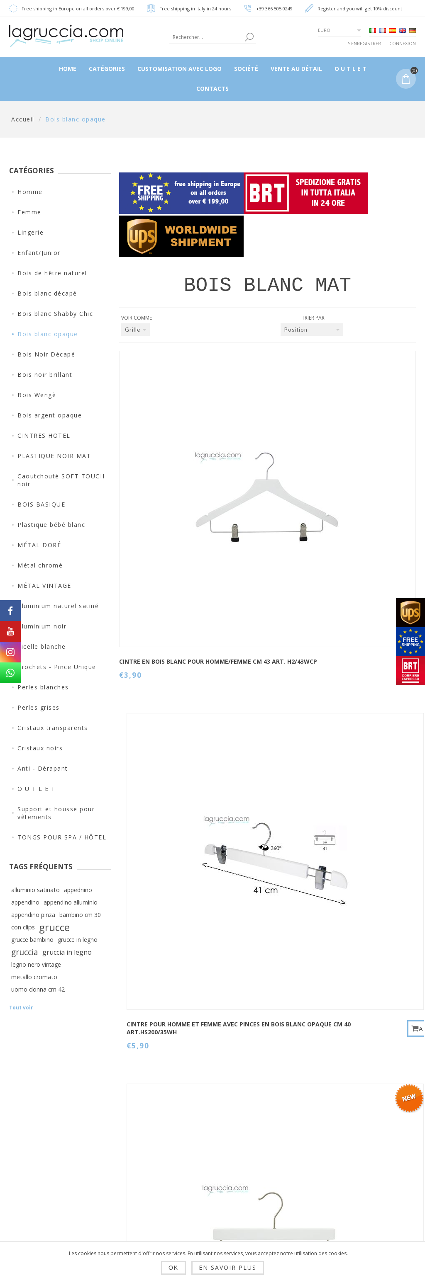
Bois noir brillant (44, 374)
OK (173, 1267)
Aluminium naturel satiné (58, 606)
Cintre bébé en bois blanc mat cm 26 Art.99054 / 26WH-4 (253, 646)
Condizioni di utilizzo (139, 1201)
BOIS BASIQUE (41, 504)
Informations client (209, 1127)
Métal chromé (40, 565)
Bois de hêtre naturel (52, 273)
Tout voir (21, 1007)
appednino (78, 890)
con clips (23, 927)
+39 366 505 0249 (274, 8)
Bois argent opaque (49, 415)
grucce (54, 927)
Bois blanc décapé (47, 293)
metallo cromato (34, 977)
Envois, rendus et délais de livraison (146, 1151)
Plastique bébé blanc (51, 525)
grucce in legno (78, 939)
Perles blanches (43, 687)
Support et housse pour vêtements (56, 813)
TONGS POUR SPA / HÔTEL (61, 837)
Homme (30, 192)
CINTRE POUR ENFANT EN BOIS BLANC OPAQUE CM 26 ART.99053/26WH (255, 824)
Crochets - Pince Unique (56, 667)
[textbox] (206, 37)
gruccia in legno (67, 952)
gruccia (24, 952)
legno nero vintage (36, 964)
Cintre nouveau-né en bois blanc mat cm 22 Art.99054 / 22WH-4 (153, 650)
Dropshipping (139, 1123)
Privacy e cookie (144, 1178)
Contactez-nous (284, 1123)
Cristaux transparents (52, 728)
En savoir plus (227, 1267)
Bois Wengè (36, 395)
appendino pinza (33, 915)
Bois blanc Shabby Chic (55, 314)
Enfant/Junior (39, 253)
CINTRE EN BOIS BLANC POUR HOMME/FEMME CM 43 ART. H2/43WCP (153, 464)
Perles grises (38, 707)
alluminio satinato (35, 890)
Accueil (22, 119)
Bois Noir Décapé (46, 354)
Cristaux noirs (40, 748)
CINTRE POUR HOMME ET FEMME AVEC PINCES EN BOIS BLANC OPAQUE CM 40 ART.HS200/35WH (254, 472)
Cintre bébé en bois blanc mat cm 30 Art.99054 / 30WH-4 (355, 646)
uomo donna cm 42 (38, 989)
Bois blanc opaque (47, 334)
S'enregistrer (364, 43)
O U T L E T (36, 789)
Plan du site (278, 1143)
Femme (29, 212)
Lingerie (30, 232)
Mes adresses (211, 1150)
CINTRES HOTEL (44, 435)
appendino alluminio (71, 902)
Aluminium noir (41, 626)
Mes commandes (215, 1170)
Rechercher (277, 1163)
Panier (199, 1190)
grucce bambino (32, 939)
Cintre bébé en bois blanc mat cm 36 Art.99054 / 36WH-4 (152, 820)
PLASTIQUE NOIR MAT (54, 456)
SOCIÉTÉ (131, 1225)
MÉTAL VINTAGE (44, 585)
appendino (25, 902)
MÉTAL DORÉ (39, 545)
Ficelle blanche (41, 646)
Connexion (402, 43)
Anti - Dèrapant (42, 768)
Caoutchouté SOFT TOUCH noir (61, 480)
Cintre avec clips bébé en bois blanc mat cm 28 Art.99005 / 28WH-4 (355, 468)
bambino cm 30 (80, 915)
